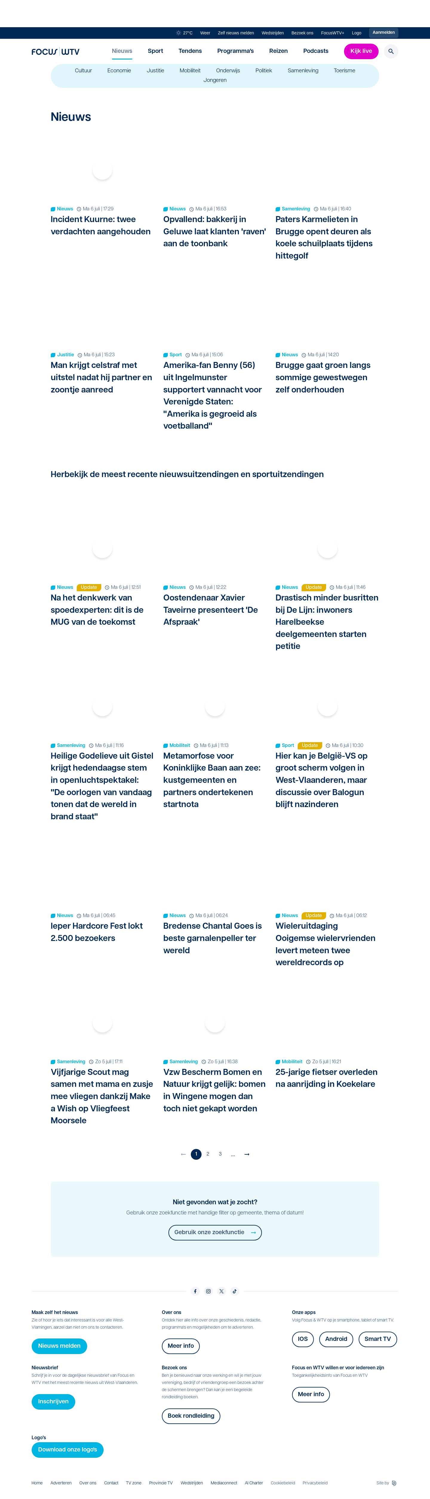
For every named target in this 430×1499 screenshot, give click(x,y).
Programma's (235, 51)
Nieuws (122, 51)
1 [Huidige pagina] (196, 1154)
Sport (155, 51)
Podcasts (315, 51)
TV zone (134, 1483)
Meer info (181, 1346)
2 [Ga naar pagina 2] (208, 1154)
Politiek (264, 71)
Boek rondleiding (191, 1416)
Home (37, 1483)
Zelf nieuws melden (236, 32)
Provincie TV (161, 1483)
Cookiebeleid (283, 1483)
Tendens (190, 51)
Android (336, 1339)
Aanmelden (384, 32)
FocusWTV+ (332, 32)
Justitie (155, 71)
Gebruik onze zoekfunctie (215, 1233)
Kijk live (361, 51)
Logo (356, 32)
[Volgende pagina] (247, 1154)
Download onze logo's (67, 1450)
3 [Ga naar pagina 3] (220, 1154)
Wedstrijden (273, 32)
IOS (303, 1339)
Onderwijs (228, 71)
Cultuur (83, 71)
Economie (119, 71)
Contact (111, 1483)
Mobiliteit (190, 71)
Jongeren (215, 80)
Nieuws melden (59, 1346)
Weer (205, 32)
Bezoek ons (302, 32)
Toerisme (344, 71)
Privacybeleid (315, 1483)
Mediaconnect (224, 1483)
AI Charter (254, 1483)
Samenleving (303, 71)
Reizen (278, 51)
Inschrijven (53, 1402)
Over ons (87, 1483)
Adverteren (61, 1483)
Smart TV (378, 1339)
